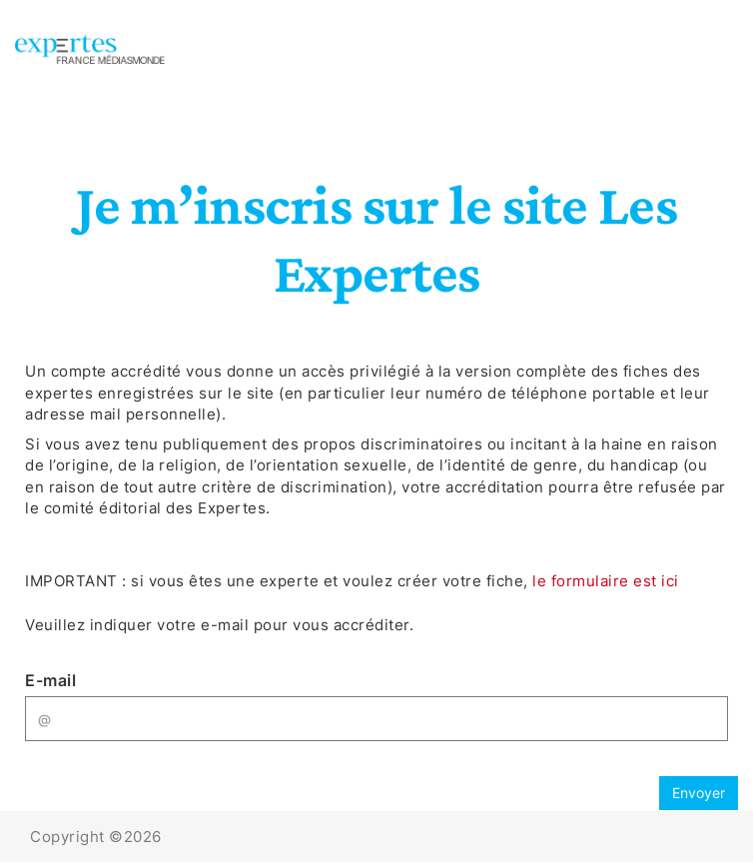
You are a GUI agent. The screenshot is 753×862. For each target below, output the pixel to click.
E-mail (50, 680)
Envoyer (698, 792)
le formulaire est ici (605, 580)
